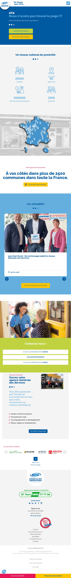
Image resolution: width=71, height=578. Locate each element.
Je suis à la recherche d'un (35, 352)
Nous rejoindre (35, 534)
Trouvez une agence (21, 37)
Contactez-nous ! (21, 31)
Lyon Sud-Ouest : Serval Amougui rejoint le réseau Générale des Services (31, 257)
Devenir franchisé (38, 431)
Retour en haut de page (35, 464)
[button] (4, 571)
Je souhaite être (35, 357)
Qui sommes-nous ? (35, 532)
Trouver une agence (37, 184)
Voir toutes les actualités (35, 285)
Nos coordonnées (35, 563)
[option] (35, 245)
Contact (35, 541)
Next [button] (64, 279)
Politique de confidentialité (40, 553)
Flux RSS (35, 567)
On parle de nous (35, 539)
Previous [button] (7, 279)
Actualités (35, 536)
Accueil (35, 529)
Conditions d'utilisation (53, 553)
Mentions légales (35, 559)
